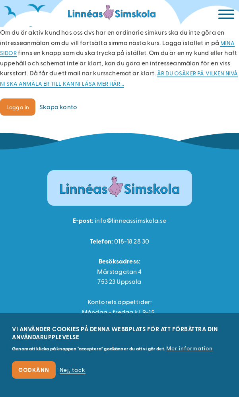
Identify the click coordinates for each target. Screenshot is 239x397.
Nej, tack (72, 369)
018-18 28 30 (131, 241)
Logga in (17, 107)
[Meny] (226, 16)
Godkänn (33, 369)
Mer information (189, 348)
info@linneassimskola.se (130, 220)
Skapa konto (58, 106)
